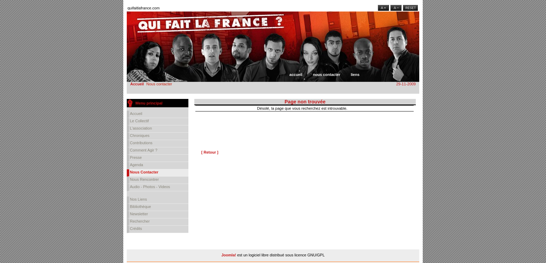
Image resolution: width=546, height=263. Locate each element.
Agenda (136, 165)
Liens (355, 74)
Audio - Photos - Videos (150, 187)
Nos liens (138, 199)
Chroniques (139, 135)
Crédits (136, 228)
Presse (136, 157)
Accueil (295, 74)
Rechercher (140, 221)
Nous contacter (326, 74)
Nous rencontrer (144, 179)
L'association (141, 128)
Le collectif (139, 121)
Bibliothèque (140, 206)
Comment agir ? (143, 150)
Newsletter (139, 214)
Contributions (141, 143)
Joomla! (228, 255)
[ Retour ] (209, 152)
